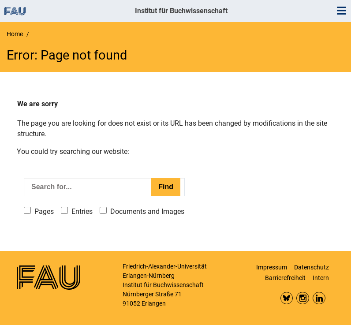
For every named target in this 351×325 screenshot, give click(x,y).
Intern (321, 277)
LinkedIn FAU (319, 298)
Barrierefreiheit (285, 277)
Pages (44, 211)
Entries (82, 211)
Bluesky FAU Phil (286, 298)
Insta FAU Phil (302, 298)
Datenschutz (311, 267)
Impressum (271, 267)
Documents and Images (147, 211)
